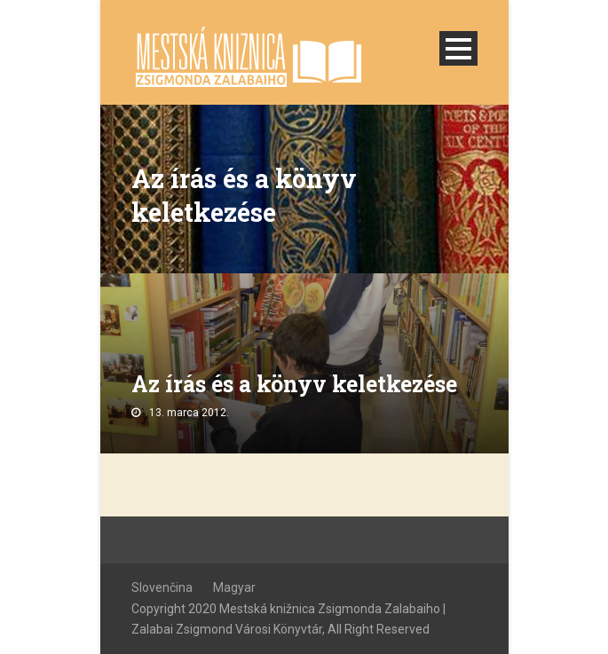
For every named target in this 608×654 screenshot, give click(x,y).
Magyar (234, 587)
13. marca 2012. (189, 412)
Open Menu (458, 48)
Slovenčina (162, 587)
